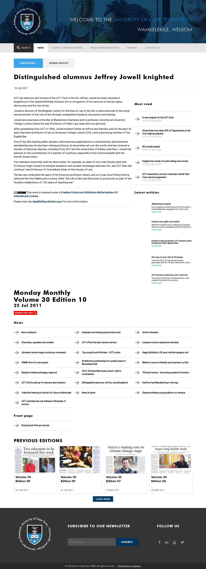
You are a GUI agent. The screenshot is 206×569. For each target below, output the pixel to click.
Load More (103, 499)
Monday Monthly (58, 63)
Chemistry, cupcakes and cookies (38, 342)
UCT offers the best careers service (99, 342)
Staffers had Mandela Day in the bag (160, 382)
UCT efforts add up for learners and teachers (43, 382)
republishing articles (44, 201)
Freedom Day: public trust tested (165, 222)
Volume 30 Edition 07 (113, 479)
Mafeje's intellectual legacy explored (39, 372)
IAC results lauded (151, 146)
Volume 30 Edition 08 (23, 479)
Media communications (104, 48)
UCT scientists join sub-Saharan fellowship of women (44, 403)
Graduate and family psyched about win (101, 332)
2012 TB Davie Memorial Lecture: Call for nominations (101, 372)
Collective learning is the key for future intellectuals (46, 392)
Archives (132, 48)
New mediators (29, 332)
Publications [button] (28, 63)
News (40, 48)
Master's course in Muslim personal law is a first (165, 362)
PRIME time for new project (35, 362)
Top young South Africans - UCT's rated (101, 352)
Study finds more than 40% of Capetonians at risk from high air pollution (166, 132)
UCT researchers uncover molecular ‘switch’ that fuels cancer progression (165, 175)
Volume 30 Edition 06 (159, 479)
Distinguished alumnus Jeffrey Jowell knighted (105, 382)
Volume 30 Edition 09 (68, 479)
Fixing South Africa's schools (35, 425)
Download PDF (25, 313)
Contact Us (152, 48)
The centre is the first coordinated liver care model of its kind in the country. (170, 279)
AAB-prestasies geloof (161, 204)
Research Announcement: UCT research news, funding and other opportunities (172, 242)
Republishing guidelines (129, 566)
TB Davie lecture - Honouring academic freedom (165, 372)
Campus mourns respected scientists (160, 342)
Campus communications (67, 48)
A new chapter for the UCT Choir (158, 117)
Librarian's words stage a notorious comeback (44, 352)
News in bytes (88, 392)
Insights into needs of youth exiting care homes (165, 161)
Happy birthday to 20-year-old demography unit (165, 352)
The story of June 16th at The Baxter (167, 257)
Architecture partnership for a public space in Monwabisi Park (104, 362)
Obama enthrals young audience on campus (163, 392)
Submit (127, 542)
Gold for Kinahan (150, 332)
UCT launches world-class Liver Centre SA (169, 275)
